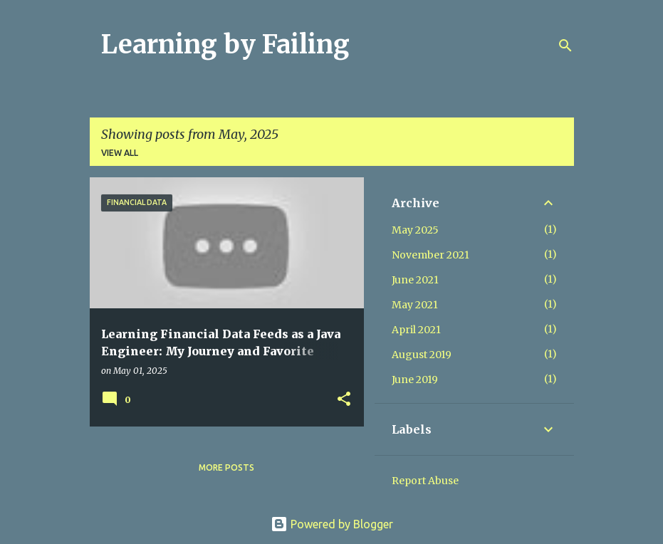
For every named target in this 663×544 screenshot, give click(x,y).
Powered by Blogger (332, 524)
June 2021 (415, 279)
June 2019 (415, 379)
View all (119, 152)
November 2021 (430, 255)
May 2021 (415, 304)
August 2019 (421, 354)
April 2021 (416, 329)
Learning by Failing (225, 44)
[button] (344, 399)
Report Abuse (425, 480)
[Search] (565, 45)
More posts (226, 467)
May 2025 (415, 230)
